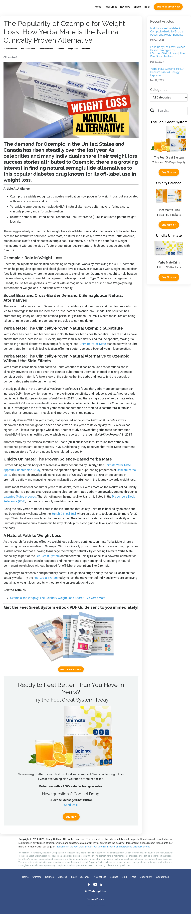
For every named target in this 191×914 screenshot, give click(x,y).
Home (97, 6)
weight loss (73, 49)
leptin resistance (46, 49)
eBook (137, 6)
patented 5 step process (19, 496)
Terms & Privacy (95, 899)
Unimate (36, 877)
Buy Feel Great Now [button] (168, 6)
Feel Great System (48, 556)
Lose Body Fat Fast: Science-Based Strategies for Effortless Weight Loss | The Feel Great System (168, 51)
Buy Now (71, 816)
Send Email (71, 805)
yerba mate (85, 49)
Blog (124, 877)
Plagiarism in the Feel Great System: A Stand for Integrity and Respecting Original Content (103, 846)
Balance (49, 877)
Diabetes (62, 877)
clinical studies (10, 49)
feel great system (28, 49)
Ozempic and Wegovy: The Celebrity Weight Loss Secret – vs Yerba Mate (58, 598)
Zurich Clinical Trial (63, 513)
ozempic (60, 49)
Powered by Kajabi (95, 905)
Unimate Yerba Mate (93, 344)
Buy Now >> (169, 172)
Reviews (125, 6)
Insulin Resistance (80, 877)
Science (114, 877)
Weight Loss (99, 877)
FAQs (133, 877)
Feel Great (111, 6)
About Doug (162, 877)
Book (147, 6)
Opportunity (146, 877)
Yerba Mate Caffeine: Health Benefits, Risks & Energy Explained (167, 72)
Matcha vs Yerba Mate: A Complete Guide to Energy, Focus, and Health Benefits (166, 31)
